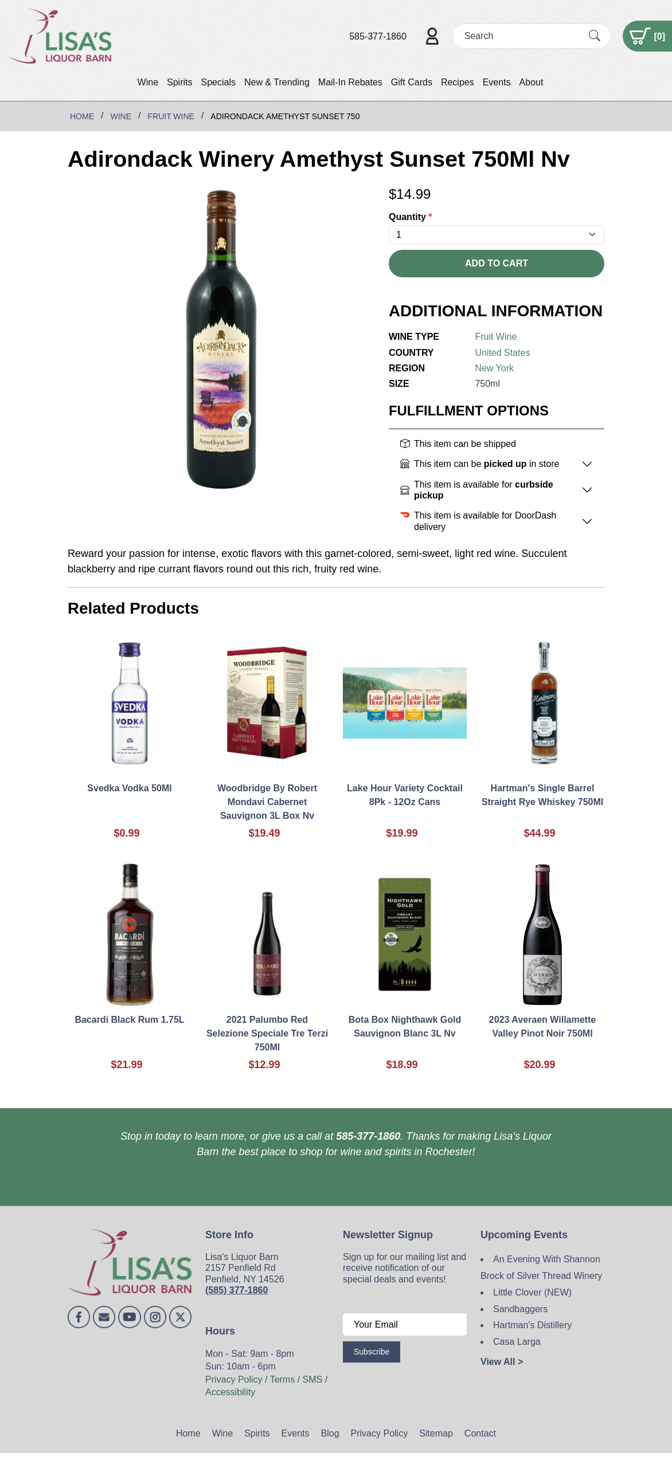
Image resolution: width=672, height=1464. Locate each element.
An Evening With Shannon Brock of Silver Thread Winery (541, 1267)
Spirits (179, 82)
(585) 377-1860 (236, 1290)
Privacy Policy (379, 1433)
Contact (480, 1433)
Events (497, 82)
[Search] (521, 36)
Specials (218, 82)
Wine (148, 82)
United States (502, 353)
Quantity (410, 217)
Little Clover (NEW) (532, 1292)
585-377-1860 (378, 36)
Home (188, 1433)
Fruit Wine (496, 337)
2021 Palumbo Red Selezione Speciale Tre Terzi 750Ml (267, 1033)
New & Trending (277, 82)
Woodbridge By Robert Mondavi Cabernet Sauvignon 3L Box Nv (267, 802)
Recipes (457, 82)
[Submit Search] (595, 36)
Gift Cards (411, 82)
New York (494, 368)
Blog (330, 1433)
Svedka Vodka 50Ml (129, 788)
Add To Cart (496, 263)
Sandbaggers (520, 1309)
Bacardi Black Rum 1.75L (129, 1020)
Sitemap (436, 1433)
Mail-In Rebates (350, 82)
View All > (501, 1362)
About (531, 82)
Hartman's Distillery (532, 1325)
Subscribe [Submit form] (371, 1351)
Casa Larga (517, 1342)
